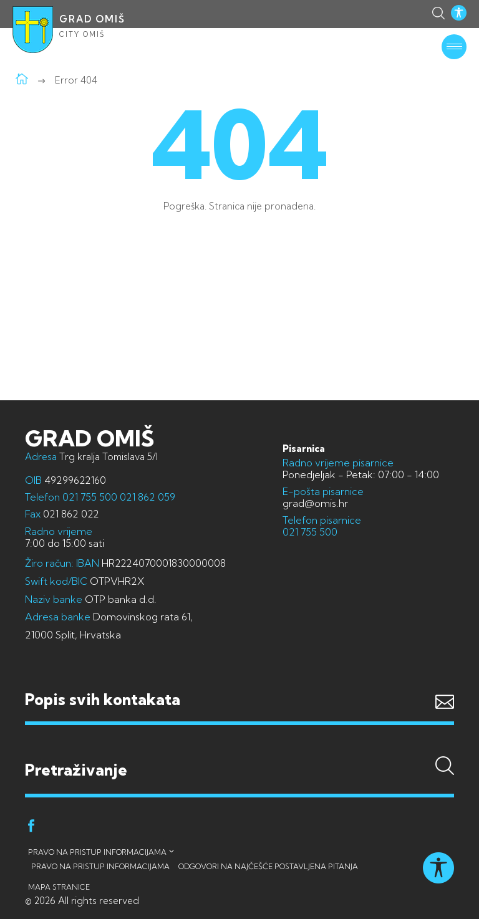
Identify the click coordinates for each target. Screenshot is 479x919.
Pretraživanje (239, 746)
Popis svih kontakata (102, 699)
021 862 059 (146, 497)
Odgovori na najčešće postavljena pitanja (268, 866)
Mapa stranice (59, 887)
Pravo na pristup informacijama (97, 852)
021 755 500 (89, 497)
